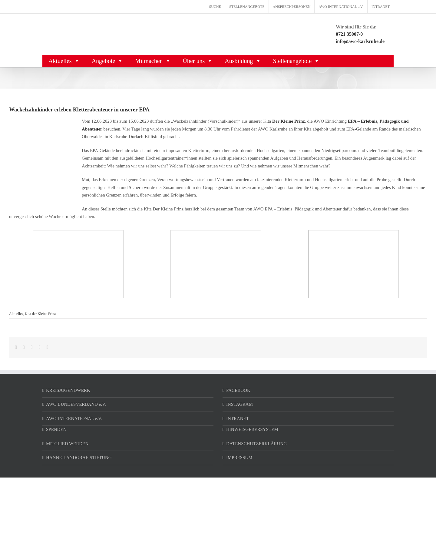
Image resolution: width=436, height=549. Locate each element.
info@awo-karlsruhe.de (360, 41)
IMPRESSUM (239, 457)
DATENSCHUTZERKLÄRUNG (256, 443)
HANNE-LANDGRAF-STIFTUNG (79, 457)
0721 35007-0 (349, 34)
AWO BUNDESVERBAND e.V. (76, 404)
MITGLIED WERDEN (67, 443)
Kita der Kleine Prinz (40, 314)
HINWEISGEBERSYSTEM (252, 429)
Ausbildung (243, 61)
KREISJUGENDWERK (68, 390)
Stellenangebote (296, 61)
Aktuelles (64, 61)
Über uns (198, 61)
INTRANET (237, 418)
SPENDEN (56, 429)
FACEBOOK (238, 390)
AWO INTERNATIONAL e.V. (74, 418)
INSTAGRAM (239, 404)
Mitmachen (152, 61)
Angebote (107, 61)
